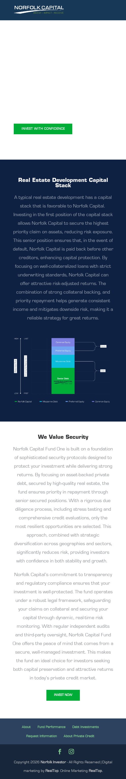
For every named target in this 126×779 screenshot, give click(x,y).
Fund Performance (51, 727)
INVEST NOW (63, 695)
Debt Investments (85, 727)
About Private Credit (79, 736)
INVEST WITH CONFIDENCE (43, 128)
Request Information (41, 736)
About (26, 727)
